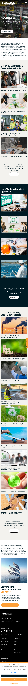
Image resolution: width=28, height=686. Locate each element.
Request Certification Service (10, 605)
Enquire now (14, 174)
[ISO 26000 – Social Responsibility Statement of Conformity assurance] (14, 505)
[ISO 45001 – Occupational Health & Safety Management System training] (14, 249)
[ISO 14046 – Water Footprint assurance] (14, 372)
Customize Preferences (14, 683)
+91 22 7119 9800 (7, 618)
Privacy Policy (14, 672)
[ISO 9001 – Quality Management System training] (14, 205)
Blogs (16, 641)
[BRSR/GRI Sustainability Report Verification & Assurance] (14, 461)
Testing (3, 650)
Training (3, 647)
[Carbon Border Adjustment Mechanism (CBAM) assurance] (14, 438)
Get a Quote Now (7, 31)
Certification (4, 638)
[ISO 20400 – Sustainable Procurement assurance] (14, 483)
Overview (17, 638)
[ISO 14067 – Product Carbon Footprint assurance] (14, 350)
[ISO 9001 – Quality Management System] (14, 82)
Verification (17, 652)
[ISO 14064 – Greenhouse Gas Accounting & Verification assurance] (14, 328)
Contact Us (17, 650)
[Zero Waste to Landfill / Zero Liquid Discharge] (14, 416)
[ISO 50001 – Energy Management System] (14, 148)
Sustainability (5, 641)
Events (16, 644)
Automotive (4, 661)
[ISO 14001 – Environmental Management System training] (14, 227)
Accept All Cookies (14, 679)
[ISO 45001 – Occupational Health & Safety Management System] (14, 126)
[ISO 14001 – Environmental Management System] (14, 104)
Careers (16, 647)
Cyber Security (5, 644)
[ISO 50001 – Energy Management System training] (14, 271)
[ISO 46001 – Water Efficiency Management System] (14, 394)
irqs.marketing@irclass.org (11, 621)
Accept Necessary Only (14, 675)
